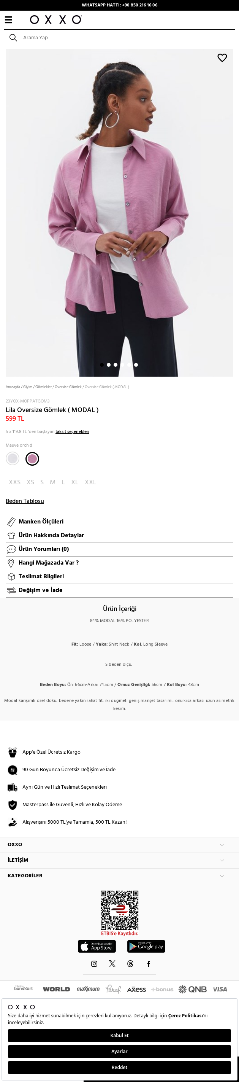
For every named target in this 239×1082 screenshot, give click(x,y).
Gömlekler (43, 387)
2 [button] (109, 365)
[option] (119, 212)
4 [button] (122, 365)
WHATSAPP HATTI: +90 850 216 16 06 (119, 5)
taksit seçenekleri (72, 432)
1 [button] (102, 365)
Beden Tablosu (25, 501)
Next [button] (4, 212)
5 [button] (129, 365)
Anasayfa (13, 387)
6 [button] (136, 365)
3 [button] (115, 365)
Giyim (27, 387)
